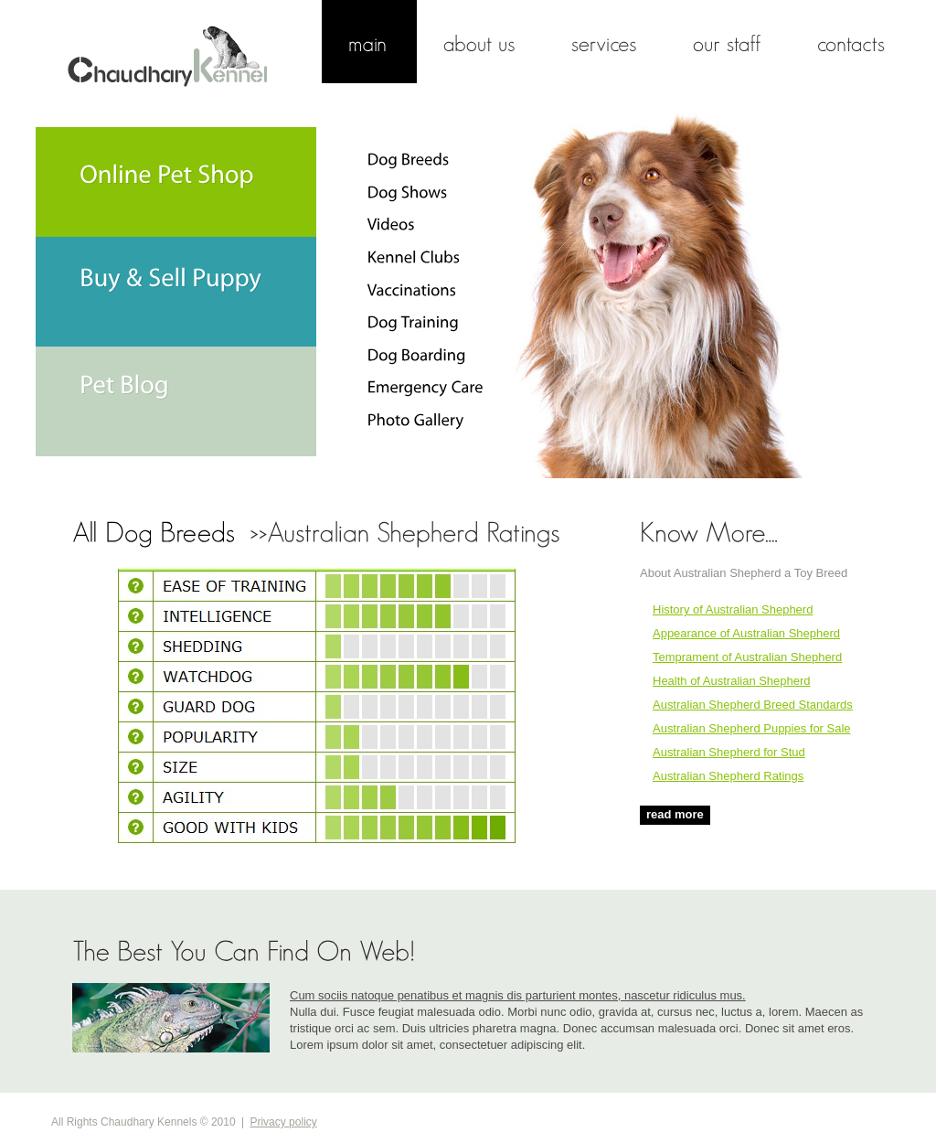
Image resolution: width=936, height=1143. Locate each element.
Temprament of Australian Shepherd (747, 657)
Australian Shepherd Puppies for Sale (752, 728)
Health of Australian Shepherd (732, 681)
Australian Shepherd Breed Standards (753, 704)
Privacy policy (283, 1122)
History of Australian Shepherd (733, 609)
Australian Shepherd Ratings (728, 776)
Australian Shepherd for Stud (729, 752)
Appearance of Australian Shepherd (746, 633)
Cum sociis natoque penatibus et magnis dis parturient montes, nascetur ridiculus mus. (518, 995)
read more (675, 814)
